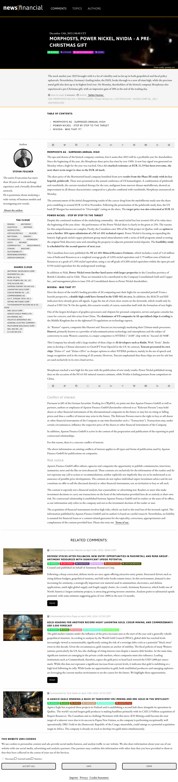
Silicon (32, 233)
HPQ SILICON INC (14, 283)
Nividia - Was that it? (67, 129)
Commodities (13, 245)
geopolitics (12, 230)
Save (89, 766)
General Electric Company (20, 323)
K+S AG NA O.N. (13, 332)
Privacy (84, 777)
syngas (10, 249)
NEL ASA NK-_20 (13, 329)
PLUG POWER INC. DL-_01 (18, 280)
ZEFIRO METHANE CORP (17, 302)
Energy (26, 236)
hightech (11, 227)
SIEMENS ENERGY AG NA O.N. (19, 286)
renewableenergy (15, 255)
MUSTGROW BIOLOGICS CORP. (20, 326)
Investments (32, 245)
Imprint (73, 777)
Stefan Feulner (96, 95)
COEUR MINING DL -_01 (17, 293)
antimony (24, 224)
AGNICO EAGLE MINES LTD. (18, 314)
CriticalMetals (14, 233)
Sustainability (13, 252)
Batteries (11, 236)
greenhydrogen (14, 258)
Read (52, 603)
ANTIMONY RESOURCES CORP (20, 271)
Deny (149, 766)
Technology (12, 239)
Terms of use (121, 522)
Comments (58, 8)
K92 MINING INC (13, 317)
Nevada (22, 242)
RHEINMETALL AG (14, 274)
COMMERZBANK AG (15, 296)
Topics (77, 8)
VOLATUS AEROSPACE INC (18, 320)
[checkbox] (2, 758)
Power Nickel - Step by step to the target (81, 125)
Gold (9, 242)
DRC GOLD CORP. (14, 311)
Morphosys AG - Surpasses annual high (79, 121)
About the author (13, 210)
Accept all (28, 766)
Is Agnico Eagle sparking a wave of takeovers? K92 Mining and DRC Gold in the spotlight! (108, 699)
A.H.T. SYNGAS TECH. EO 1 (18, 299)
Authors (94, 8)
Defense (26, 227)
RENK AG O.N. (12, 277)
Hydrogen (30, 239)
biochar (24, 249)
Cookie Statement (99, 777)
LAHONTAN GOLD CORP (17, 289)
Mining (10, 224)
